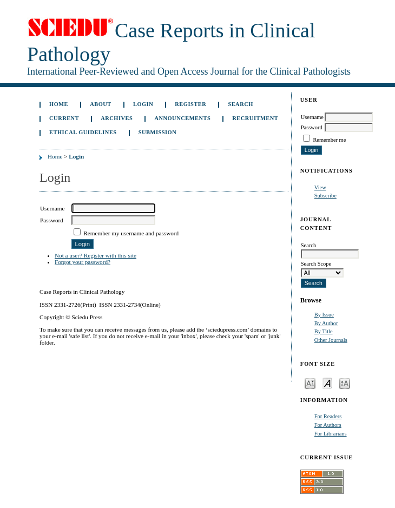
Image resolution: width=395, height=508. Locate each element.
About (100, 104)
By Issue (324, 315)
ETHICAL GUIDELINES (83, 132)
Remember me (329, 140)
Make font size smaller (310, 383)
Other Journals (330, 340)
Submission (157, 132)
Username (312, 117)
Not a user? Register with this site (95, 255)
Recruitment (255, 118)
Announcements (182, 118)
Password (311, 127)
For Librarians (330, 434)
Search (240, 104)
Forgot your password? (82, 262)
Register (190, 104)
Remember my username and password (131, 233)
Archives (117, 118)
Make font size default (327, 383)
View (320, 187)
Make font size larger (344, 383)
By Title (323, 331)
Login (143, 104)
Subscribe (325, 196)
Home (58, 104)
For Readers (328, 416)
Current (64, 118)
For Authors (327, 425)
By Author (326, 323)
